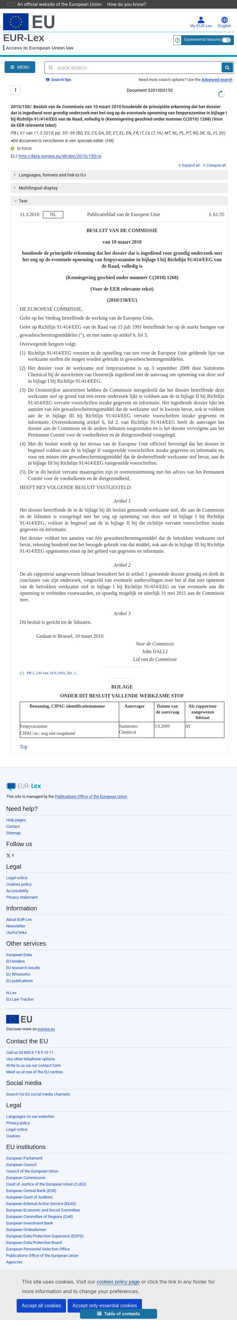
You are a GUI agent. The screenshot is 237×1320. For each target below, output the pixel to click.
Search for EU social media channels (38, 1094)
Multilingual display (35, 188)
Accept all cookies (41, 1305)
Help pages (16, 820)
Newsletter (15, 926)
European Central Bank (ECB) (31, 1190)
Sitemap (13, 833)
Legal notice (16, 877)
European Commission (25, 1177)
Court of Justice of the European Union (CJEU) (46, 1184)
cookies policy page (108, 1281)
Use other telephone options (30, 1059)
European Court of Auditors (29, 1197)
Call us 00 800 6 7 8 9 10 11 (29, 1052)
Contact (13, 826)
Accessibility (17, 890)
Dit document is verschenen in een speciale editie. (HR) (62, 140)
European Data (19, 954)
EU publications (19, 980)
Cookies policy (18, 884)
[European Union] (19, 1019)
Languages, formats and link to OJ (49, 175)
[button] (118, 1314)
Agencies (14, 1262)
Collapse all (214, 165)
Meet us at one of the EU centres (34, 1072)
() (81, 335)
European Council (21, 1164)
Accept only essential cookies (105, 1305)
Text (20, 200)
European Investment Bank (29, 1223)
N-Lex (11, 992)
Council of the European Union (32, 1171)
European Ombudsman (26, 1229)
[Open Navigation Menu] (20, 67)
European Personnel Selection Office (38, 1249)
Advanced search (217, 79)
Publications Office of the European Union (91, 796)
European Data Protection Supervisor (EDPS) (45, 1236)
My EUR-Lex (201, 22)
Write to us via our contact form (33, 1065)
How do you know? (123, 4)
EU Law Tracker (20, 999)
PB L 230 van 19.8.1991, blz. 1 (51, 673)
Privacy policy (18, 1123)
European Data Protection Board (34, 1242)
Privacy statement (22, 897)
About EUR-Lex (19, 919)
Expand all (189, 165)
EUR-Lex (23, 37)
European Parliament (24, 1158)
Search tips (58, 79)
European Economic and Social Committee (43, 1210)
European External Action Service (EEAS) (41, 1203)
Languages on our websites (30, 1116)
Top (23, 746)
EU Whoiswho (18, 974)
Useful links (16, 932)
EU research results (23, 967)
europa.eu (46, 1029)
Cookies (13, 1136)
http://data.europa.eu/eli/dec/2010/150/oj (60, 156)
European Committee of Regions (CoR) (39, 1216)
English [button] (224, 22)
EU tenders (15, 961)
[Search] (227, 67)
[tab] (119, 175)
